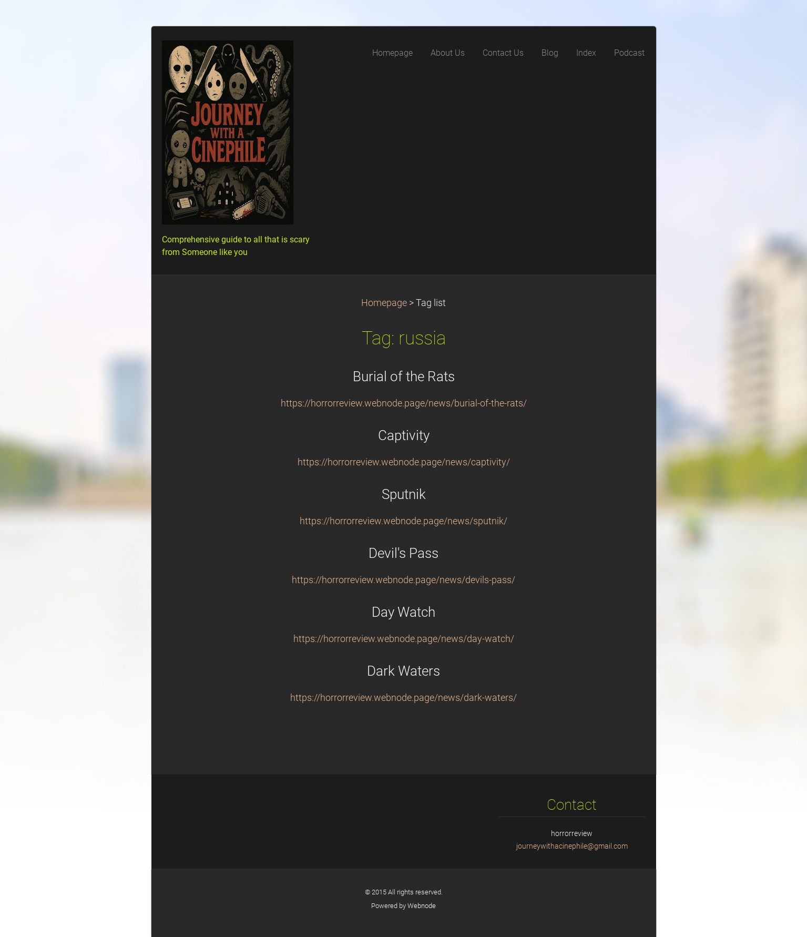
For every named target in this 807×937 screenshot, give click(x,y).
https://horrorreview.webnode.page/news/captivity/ (404, 462)
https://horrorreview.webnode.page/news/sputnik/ (403, 521)
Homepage (384, 303)
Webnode (421, 906)
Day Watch (403, 612)
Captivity (404, 435)
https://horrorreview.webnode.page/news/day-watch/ (403, 639)
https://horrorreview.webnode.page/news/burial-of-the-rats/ (404, 403)
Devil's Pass (403, 553)
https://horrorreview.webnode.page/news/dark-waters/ (403, 697)
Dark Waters (403, 671)
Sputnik (404, 494)
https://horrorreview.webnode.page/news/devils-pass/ (403, 580)
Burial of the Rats (404, 376)
